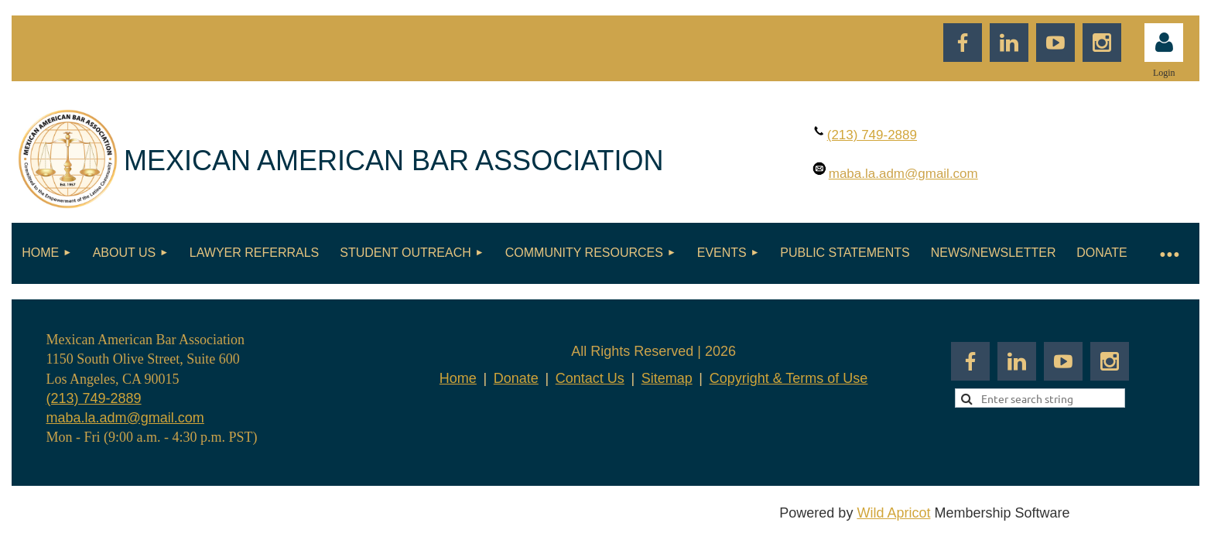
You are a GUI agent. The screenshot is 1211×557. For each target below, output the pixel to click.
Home (458, 378)
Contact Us (590, 378)
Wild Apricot (893, 513)
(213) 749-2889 (94, 398)
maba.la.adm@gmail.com (125, 417)
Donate (516, 378)
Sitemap (667, 378)
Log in (1163, 42)
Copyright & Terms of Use (789, 378)
